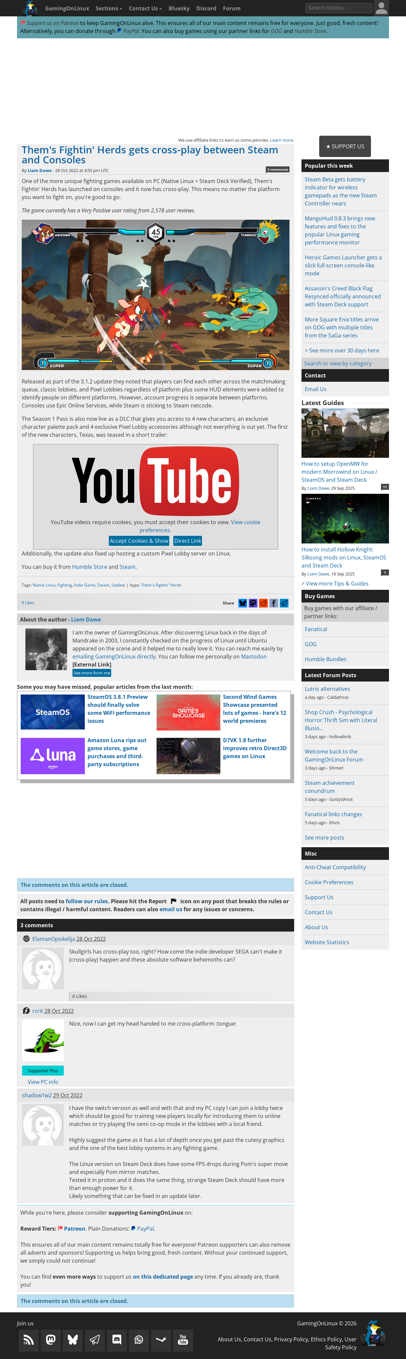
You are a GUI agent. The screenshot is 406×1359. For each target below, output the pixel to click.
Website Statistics (327, 942)
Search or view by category (338, 363)
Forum (232, 8)
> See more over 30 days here (342, 350)
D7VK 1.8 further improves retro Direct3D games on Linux (255, 748)
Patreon (71, 1228)
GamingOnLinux (67, 8)
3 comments (277, 169)
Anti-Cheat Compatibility (335, 867)
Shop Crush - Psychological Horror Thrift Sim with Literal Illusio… (341, 720)
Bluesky (179, 8)
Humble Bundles (326, 659)
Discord (206, 8)
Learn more (281, 140)
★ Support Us (345, 146)
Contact (315, 375)
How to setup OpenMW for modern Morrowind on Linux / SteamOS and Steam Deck (345, 467)
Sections (109, 8)
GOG (276, 31)
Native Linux (44, 585)
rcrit (37, 1011)
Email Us (316, 389)
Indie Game (84, 585)
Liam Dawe (40, 170)
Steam (128, 566)
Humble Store (310, 31)
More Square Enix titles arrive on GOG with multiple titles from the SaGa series (342, 327)
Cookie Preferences (329, 882)
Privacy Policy (291, 1339)
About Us (316, 927)
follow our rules (87, 901)
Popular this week (329, 165)
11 (385, 486)
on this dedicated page (163, 1276)
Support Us (319, 897)
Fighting (64, 585)
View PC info (43, 1082)
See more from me (91, 673)
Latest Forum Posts (330, 675)
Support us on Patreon (49, 23)
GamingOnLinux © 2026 (327, 1323)
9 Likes (28, 602)
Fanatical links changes (333, 814)
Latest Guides (322, 403)
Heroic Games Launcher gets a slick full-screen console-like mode (343, 265)
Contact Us (145, 8)
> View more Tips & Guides (335, 583)
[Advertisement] (203, 87)
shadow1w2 (37, 1095)
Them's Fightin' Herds (161, 585)
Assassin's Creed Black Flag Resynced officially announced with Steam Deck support (343, 296)
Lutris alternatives (327, 689)
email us (171, 909)
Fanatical (316, 629)
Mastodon (254, 656)
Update (118, 585)
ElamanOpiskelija (53, 939)
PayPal (128, 31)
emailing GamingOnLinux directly (114, 656)
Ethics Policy (326, 1339)
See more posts (324, 837)
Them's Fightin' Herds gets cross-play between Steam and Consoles (150, 154)
